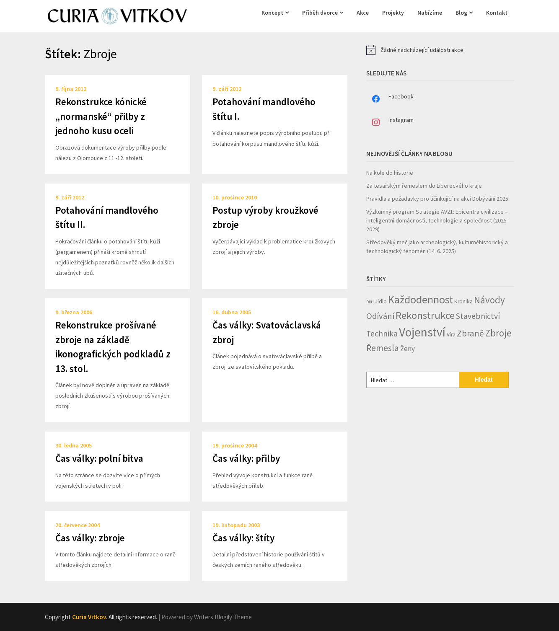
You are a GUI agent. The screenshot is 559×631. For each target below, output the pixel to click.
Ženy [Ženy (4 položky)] (407, 348)
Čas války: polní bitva (99, 458)
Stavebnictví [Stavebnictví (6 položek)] (478, 316)
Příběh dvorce (320, 12)
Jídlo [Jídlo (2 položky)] (381, 301)
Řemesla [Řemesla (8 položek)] (382, 348)
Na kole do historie (389, 172)
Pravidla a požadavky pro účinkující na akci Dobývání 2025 (437, 198)
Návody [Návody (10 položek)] (489, 300)
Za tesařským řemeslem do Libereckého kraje (424, 185)
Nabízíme (429, 12)
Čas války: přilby (246, 458)
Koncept (272, 12)
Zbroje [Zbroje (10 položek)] (498, 333)
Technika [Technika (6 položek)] (382, 333)
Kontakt (496, 12)
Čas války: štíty (243, 538)
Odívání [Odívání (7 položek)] (380, 315)
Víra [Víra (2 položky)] (451, 334)
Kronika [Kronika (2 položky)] (463, 301)
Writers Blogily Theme (223, 617)
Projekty (393, 12)
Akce (363, 12)
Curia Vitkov (89, 617)
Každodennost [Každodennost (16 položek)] (420, 299)
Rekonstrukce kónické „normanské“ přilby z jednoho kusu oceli (101, 116)
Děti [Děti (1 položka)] (370, 302)
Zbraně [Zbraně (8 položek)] (470, 333)
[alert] (440, 50)
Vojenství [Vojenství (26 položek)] (422, 332)
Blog (461, 12)
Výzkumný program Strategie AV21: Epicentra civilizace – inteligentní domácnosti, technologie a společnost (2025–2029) (438, 220)
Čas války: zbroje (90, 538)
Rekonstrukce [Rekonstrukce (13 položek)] (425, 315)
